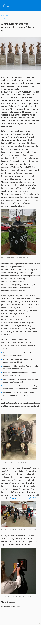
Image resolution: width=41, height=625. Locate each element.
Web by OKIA (38, 623)
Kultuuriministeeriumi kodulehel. (22, 498)
